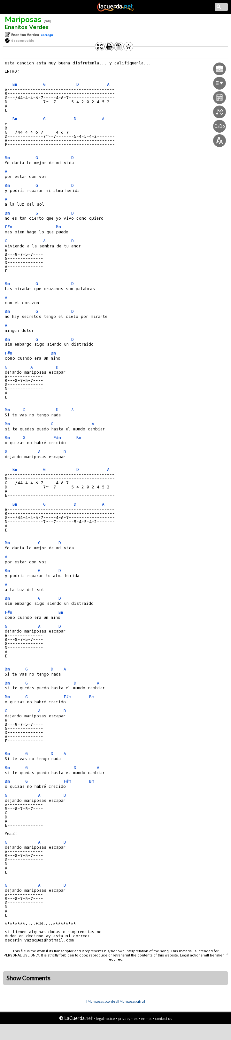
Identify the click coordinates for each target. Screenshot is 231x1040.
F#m (8, 227)
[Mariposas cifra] (131, 1001)
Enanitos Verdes (27, 27)
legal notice (105, 1018)
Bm (15, 84)
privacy (124, 1018)
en (143, 1018)
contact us (163, 1018)
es (136, 1018)
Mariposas (23, 19)
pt (150, 1018)
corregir (47, 35)
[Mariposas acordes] (102, 1001)
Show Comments (28, 978)
